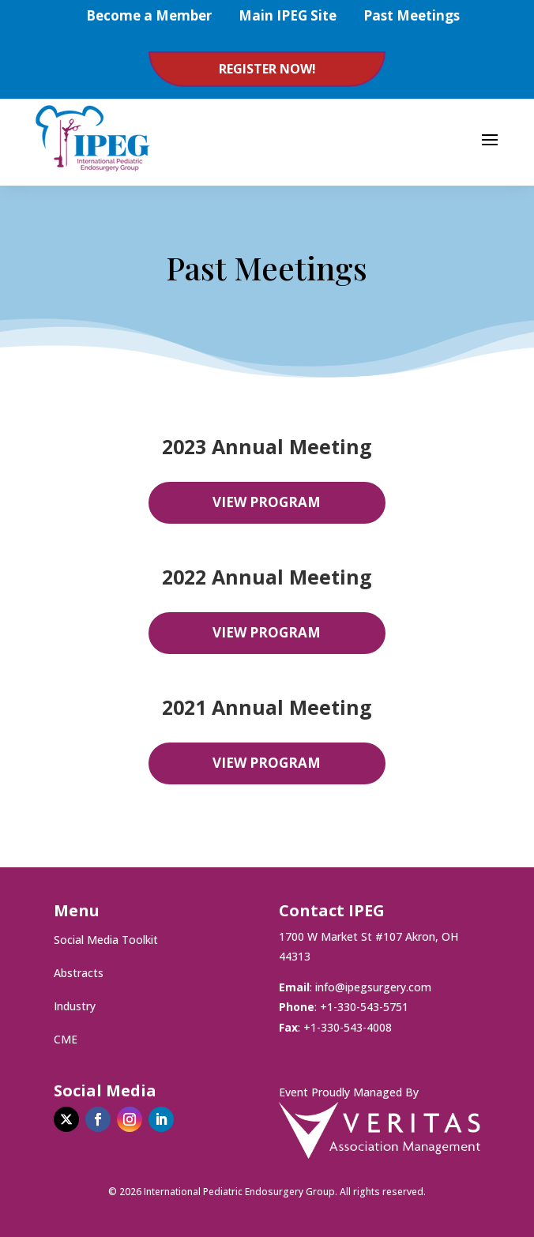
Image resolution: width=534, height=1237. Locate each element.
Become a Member (149, 15)
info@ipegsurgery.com (373, 986)
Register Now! (267, 68)
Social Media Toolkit (106, 940)
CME (65, 1040)
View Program (266, 502)
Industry (75, 1007)
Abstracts (78, 974)
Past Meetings (411, 15)
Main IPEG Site (288, 15)
